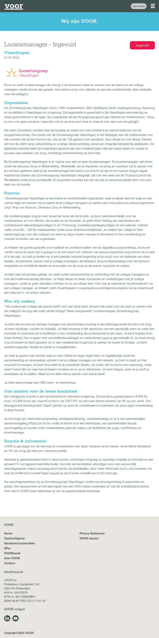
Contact (9, 563)
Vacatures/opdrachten (19, 543)
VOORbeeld (12, 553)
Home (8, 533)
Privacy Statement (92, 533)
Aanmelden (138, 6)
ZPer (7, 548)
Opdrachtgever (14, 538)
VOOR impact (89, 538)
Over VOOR (12, 558)
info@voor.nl (13, 572)
